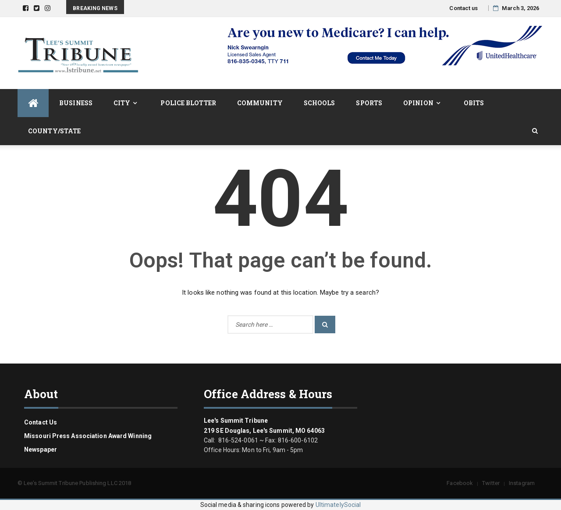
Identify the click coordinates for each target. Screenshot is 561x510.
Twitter (491, 483)
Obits (474, 103)
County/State (54, 131)
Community (260, 103)
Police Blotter (188, 103)
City (122, 103)
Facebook (460, 483)
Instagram (522, 483)
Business (75, 103)
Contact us (463, 8)
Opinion (418, 103)
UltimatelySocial (338, 504)
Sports (369, 103)
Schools (319, 103)
